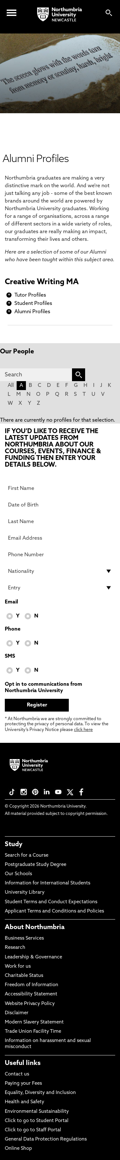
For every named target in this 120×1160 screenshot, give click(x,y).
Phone (12, 629)
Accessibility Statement (31, 994)
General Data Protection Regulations (46, 1139)
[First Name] (60, 488)
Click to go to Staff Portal (33, 1130)
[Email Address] (60, 538)
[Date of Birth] (60, 505)
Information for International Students (47, 883)
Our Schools (18, 874)
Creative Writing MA (42, 282)
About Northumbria (35, 927)
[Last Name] (60, 521)
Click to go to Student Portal (36, 1121)
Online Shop (18, 1148)
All (11, 385)
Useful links (23, 1063)
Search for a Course (26, 855)
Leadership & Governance (33, 957)
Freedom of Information (31, 985)
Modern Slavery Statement (34, 1022)
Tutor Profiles (30, 295)
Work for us (18, 966)
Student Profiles (33, 303)
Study (13, 844)
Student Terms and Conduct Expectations (51, 902)
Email (11, 602)
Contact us (17, 1074)
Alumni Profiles (32, 311)
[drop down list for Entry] (60, 587)
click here (83, 730)
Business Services (24, 938)
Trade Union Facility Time (33, 1031)
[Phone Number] (60, 554)
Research (15, 947)
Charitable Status (24, 975)
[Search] (36, 374)
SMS (10, 656)
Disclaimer (16, 1013)
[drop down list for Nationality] (60, 571)
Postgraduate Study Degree (35, 864)
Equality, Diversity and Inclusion (40, 1092)
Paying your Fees (23, 1083)
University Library (24, 892)
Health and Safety (24, 1102)
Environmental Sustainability (37, 1111)
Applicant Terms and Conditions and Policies (54, 911)
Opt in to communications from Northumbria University (43, 687)
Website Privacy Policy (30, 1003)
